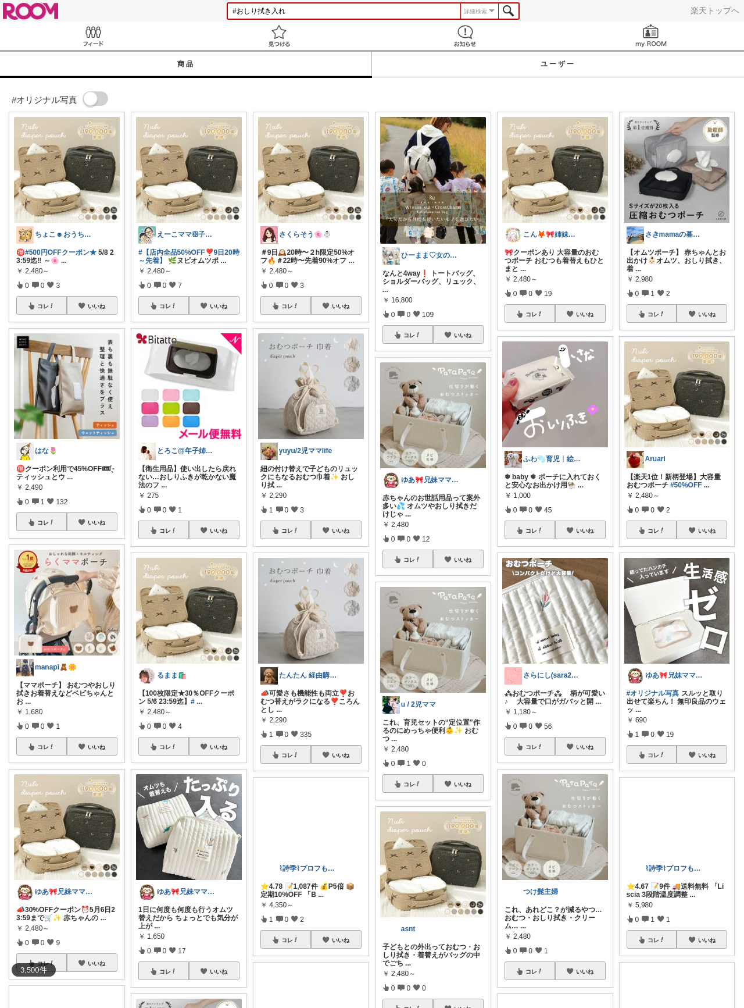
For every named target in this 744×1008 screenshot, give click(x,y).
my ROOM (651, 36)
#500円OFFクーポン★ (60, 252)
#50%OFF (686, 485)
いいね (96, 306)
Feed (93, 36)
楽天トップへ (715, 10)
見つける (279, 36)
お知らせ (465, 36)
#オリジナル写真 (653, 693)
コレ (46, 306)
